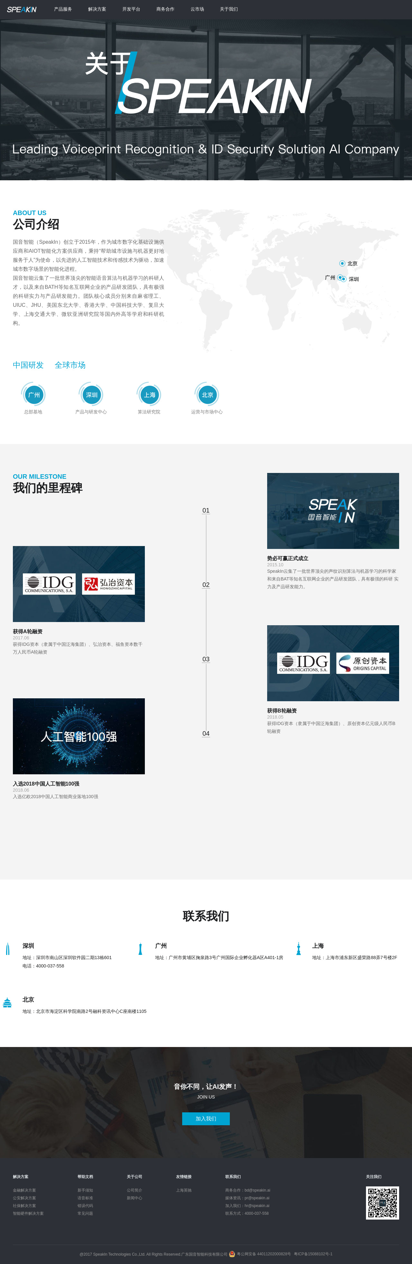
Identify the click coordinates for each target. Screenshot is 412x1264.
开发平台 (131, 9)
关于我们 (229, 9)
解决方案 (97, 9)
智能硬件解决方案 (28, 1213)
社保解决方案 (24, 1205)
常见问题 (85, 1213)
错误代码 (85, 1205)
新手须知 (85, 1190)
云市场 (197, 9)
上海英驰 (184, 1190)
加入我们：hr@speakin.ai (247, 1205)
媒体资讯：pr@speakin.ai (247, 1198)
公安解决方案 (24, 1198)
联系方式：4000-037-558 (247, 1213)
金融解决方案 (24, 1190)
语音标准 (85, 1198)
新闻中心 (134, 1198)
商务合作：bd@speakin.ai (247, 1190)
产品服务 (63, 9)
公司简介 (134, 1190)
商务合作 (165, 9)
